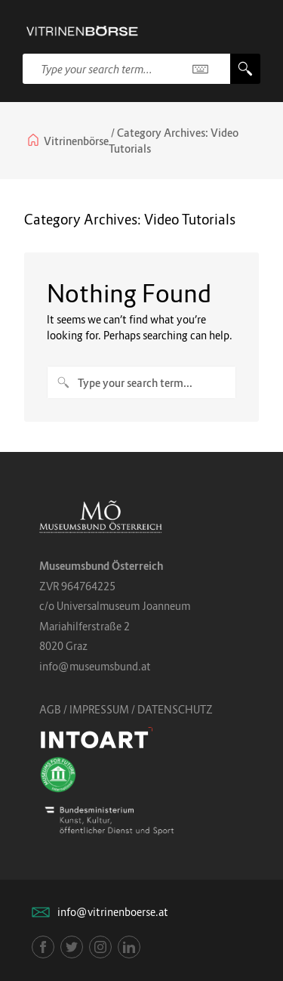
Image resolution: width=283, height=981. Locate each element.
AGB (50, 709)
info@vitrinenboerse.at (112, 911)
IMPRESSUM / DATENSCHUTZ (141, 709)
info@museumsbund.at (95, 666)
